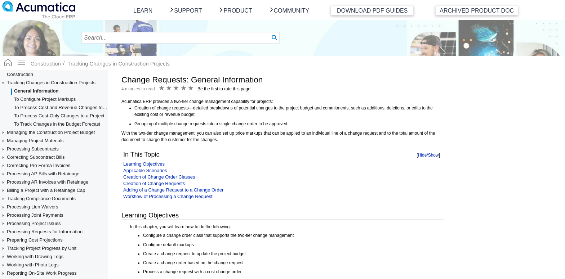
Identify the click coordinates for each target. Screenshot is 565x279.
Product (237, 11)
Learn (142, 11)
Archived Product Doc (477, 11)
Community (292, 11)
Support (188, 11)
